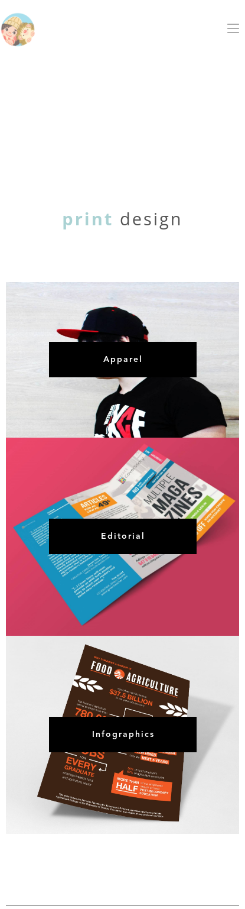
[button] (233, 28)
